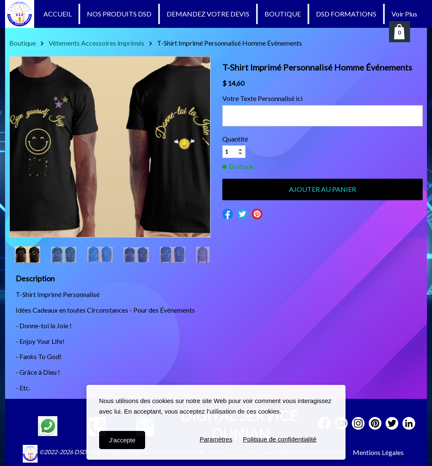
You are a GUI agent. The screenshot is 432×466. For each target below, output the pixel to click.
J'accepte (122, 440)
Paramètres (216, 440)
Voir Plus (404, 14)
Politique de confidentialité (279, 440)
